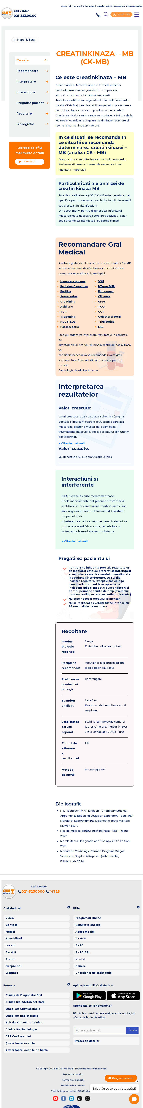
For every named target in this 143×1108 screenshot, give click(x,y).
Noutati (92, 6)
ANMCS (80, 925)
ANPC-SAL (82, 939)
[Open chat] (134, 1099)
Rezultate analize (134, 6)
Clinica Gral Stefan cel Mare (25, 989)
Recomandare (32, 70)
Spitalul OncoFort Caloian (24, 1009)
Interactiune (32, 92)
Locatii (10, 932)
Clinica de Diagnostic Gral (24, 982)
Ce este (31, 60)
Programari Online (80, 6)
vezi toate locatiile (21, 1030)
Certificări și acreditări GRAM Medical (73, 1078)
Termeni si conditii (73, 1067)
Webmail (12, 959)
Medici (10, 918)
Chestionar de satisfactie (93, 959)
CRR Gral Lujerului (18, 1023)
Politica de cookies (73, 1072)
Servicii (11, 939)
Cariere (80, 953)
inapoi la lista (24, 39)
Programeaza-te (119, 1078)
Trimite (132, 1017)
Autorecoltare (119, 6)
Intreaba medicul (104, 6)
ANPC (79, 932)
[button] (36, 895)
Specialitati (14, 925)
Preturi (10, 946)
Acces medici (84, 918)
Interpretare (32, 81)
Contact (27, 161)
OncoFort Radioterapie (22, 1002)
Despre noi (66, 6)
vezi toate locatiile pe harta (28, 1037)
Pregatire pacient (32, 102)
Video (10, 905)
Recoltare (32, 113)
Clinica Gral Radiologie (21, 1016)
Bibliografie (32, 124)
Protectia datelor (87, 1028)
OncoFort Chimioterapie (23, 996)
